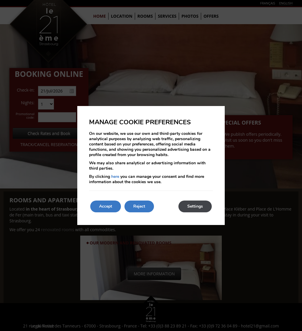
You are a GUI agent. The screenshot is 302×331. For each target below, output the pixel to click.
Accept (105, 206)
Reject (139, 206)
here (115, 176)
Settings (195, 206)
